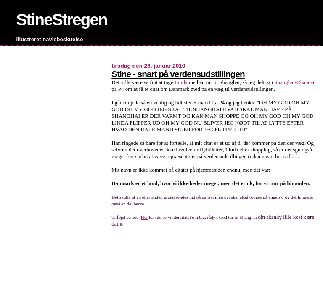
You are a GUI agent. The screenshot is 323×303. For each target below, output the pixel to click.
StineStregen (61, 20)
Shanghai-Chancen (294, 82)
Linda (181, 82)
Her (144, 217)
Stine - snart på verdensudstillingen (177, 74)
